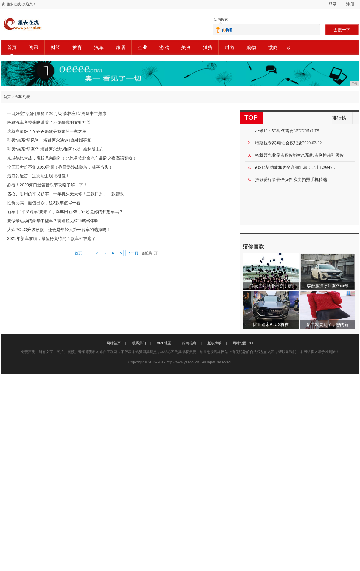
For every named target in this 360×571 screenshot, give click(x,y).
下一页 (133, 253)
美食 (186, 47)
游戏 (164, 47)
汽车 (99, 47)
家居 (120, 47)
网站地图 (239, 343)
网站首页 (113, 343)
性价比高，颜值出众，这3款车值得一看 (43, 202)
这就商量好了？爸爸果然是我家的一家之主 (46, 131)
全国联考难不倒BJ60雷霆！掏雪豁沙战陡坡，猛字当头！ (60, 167)
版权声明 (214, 343)
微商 (273, 47)
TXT (250, 343)
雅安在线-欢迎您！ (21, 4)
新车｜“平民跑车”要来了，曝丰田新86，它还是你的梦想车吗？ (65, 211)
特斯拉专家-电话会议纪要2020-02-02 (288, 143)
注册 (350, 4)
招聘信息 (189, 343)
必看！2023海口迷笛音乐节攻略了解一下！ (47, 184)
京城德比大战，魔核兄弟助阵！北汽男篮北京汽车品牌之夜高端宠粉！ (71, 158)
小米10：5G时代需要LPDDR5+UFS (287, 131)
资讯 (33, 47)
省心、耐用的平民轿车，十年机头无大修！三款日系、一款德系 (65, 193)
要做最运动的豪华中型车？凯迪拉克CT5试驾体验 (52, 220)
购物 (251, 47)
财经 (55, 47)
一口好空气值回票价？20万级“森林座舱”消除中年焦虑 (56, 113)
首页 (12, 47)
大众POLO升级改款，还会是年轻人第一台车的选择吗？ (59, 229)
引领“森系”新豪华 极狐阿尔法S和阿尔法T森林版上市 (55, 149)
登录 (332, 4)
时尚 (229, 47)
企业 (142, 47)
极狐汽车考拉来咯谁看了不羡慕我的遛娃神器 (49, 122)
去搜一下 (341, 29)
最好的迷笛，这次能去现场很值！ (38, 176)
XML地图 (164, 343)
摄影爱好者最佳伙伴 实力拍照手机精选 (291, 179)
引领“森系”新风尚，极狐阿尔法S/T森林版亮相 (49, 140)
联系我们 (139, 343)
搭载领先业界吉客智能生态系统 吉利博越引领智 (299, 155)
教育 (77, 47)
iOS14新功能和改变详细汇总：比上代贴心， (296, 167)
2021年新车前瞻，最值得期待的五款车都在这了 (51, 238)
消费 (207, 47)
